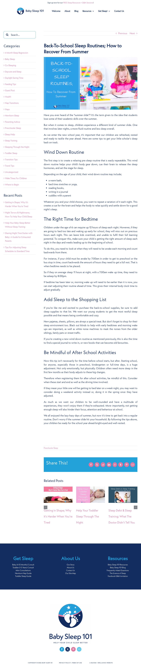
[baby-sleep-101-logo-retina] (30, 9)
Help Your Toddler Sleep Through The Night (87, 516)
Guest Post (10, 90)
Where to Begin (12, 184)
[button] (45, 507)
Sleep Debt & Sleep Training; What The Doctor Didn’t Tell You (122, 516)
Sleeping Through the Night (17, 147)
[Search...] (20, 34)
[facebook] (62, 649)
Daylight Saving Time (14, 77)
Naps (7, 109)
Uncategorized (11, 172)
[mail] (79, 649)
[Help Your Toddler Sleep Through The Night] (90, 488)
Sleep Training (11, 140)
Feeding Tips (10, 84)
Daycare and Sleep (13, 71)
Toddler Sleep (11, 153)
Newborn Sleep (12, 115)
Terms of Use (77, 663)
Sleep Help (10, 134)
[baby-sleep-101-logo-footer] (70, 605)
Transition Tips (11, 159)
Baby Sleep (10, 59)
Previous (122, 33)
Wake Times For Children (16, 178)
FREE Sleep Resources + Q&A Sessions (78, 2)
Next (132, 33)
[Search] (7, 34)
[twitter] (67, 649)
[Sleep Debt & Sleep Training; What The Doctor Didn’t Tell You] (123, 488)
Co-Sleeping (10, 65)
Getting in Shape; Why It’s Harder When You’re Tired (58, 516)
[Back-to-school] (90, 83)
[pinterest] (73, 649)
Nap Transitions (12, 103)
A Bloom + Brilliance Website (101, 663)
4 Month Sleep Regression (16, 52)
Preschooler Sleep (51, 448)
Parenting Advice (12, 121)
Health (8, 96)
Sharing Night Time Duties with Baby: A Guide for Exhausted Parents (18, 237)
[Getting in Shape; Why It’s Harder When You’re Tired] (58, 488)
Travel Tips (9, 165)
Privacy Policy (65, 663)
